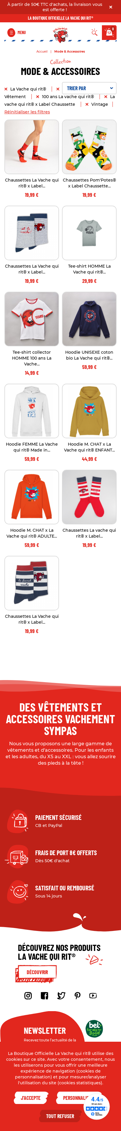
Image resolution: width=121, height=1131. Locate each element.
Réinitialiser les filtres (27, 112)
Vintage (99, 104)
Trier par (90, 88)
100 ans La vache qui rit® (68, 96)
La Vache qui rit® (28, 89)
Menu (22, 32)
